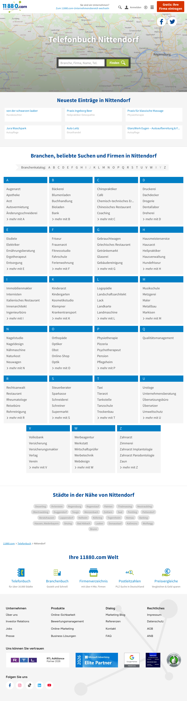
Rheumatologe (16, 399)
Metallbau (150, 306)
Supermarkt (60, 411)
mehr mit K (61, 318)
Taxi (100, 387)
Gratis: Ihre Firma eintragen (170, 6)
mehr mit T (106, 417)
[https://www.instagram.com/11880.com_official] (20, 685)
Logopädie (104, 288)
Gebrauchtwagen (109, 238)
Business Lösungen (63, 636)
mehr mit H (152, 269)
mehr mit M (152, 318)
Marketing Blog (115, 614)
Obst (55, 350)
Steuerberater (61, 387)
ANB (150, 636)
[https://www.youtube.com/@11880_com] (49, 685)
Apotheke (13, 195)
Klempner (58, 306)
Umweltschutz (153, 411)
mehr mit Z (129, 467)
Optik (55, 362)
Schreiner (58, 405)
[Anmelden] (134, 7)
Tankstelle (104, 399)
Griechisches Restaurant (113, 244)
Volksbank (36, 437)
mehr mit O (61, 368)
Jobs (9, 628)
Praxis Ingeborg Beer (79, 110)
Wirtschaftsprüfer (86, 449)
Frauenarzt (59, 244)
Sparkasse (59, 393)
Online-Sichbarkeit (63, 614)
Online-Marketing (62, 628)
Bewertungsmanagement (67, 621)
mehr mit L (106, 318)
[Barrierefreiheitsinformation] (147, 7)
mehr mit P (106, 368)
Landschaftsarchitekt (111, 294)
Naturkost (13, 356)
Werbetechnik (84, 455)
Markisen (149, 312)
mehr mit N (15, 368)
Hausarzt (149, 244)
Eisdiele (11, 238)
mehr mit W (84, 467)
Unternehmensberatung (159, 393)
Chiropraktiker (107, 189)
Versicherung (38, 443)
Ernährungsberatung (20, 250)
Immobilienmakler (19, 288)
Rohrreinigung (16, 411)
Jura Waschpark (16, 128)
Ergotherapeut (16, 256)
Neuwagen (13, 362)
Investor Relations (17, 621)
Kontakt (111, 628)
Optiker (57, 344)
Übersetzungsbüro (155, 399)
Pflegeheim (105, 362)
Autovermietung (17, 207)
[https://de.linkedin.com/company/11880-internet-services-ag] (39, 685)
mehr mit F (61, 269)
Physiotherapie (107, 338)
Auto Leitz (73, 128)
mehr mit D (152, 219)
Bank (55, 213)
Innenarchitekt (16, 306)
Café (100, 195)
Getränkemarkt (107, 250)
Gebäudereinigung (110, 263)
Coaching (103, 213)
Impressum (154, 614)
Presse (10, 636)
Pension (102, 356)
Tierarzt (102, 393)
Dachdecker (151, 195)
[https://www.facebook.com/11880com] (10, 685)
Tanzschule (105, 405)
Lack (100, 300)
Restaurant (14, 393)
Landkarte (104, 306)
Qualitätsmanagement (158, 338)
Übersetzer (150, 405)
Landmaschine (107, 312)
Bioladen (58, 207)
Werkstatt (81, 443)
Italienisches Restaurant (23, 300)
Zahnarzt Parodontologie (137, 455)
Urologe (148, 387)
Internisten (14, 294)
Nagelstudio (14, 338)
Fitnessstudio (61, 250)
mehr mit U (152, 417)
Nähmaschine (15, 350)
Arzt (9, 201)
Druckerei (149, 189)
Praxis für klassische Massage (145, 110)
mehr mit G (106, 269)
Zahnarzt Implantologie (136, 449)
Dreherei (148, 213)
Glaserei (102, 256)
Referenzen (113, 621)
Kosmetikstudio (63, 300)
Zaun (123, 461)
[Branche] (81, 62)
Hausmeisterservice (156, 238)
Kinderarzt (59, 288)
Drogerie (148, 201)
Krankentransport (64, 312)
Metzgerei (149, 294)
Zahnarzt (126, 437)
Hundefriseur (152, 263)
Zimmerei (126, 443)
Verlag (33, 455)
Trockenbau (105, 411)
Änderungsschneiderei (21, 213)
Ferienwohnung (63, 263)
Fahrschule (59, 256)
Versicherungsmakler (43, 449)
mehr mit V (38, 467)
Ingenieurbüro (16, 312)
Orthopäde (59, 338)
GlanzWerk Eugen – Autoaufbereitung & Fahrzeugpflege (154, 128)
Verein (33, 461)
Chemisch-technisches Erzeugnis (116, 201)
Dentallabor (151, 207)
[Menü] (153, 7)
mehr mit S (61, 417)
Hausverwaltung (154, 256)
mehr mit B (61, 219)
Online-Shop (60, 356)
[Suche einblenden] (121, 7)
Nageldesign (15, 344)
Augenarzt (13, 189)
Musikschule (151, 288)
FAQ (108, 636)
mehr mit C (106, 219)
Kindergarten (61, 294)
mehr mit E (15, 269)
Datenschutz (155, 621)
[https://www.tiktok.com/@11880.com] (30, 685)
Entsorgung (14, 263)
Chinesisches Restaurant (114, 207)
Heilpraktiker (152, 250)
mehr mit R (15, 417)
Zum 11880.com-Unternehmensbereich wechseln (82, 8)
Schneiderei (60, 399)
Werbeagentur (84, 437)
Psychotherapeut (109, 350)
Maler (146, 300)
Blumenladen (61, 195)
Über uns (12, 614)
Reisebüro (13, 405)
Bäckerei (58, 189)
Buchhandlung (62, 201)
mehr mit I (15, 318)
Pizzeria (102, 344)
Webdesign (82, 461)
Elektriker (13, 244)
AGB (150, 628)
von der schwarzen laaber (22, 110)
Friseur (56, 238)
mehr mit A (15, 219)
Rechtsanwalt (15, 387)
